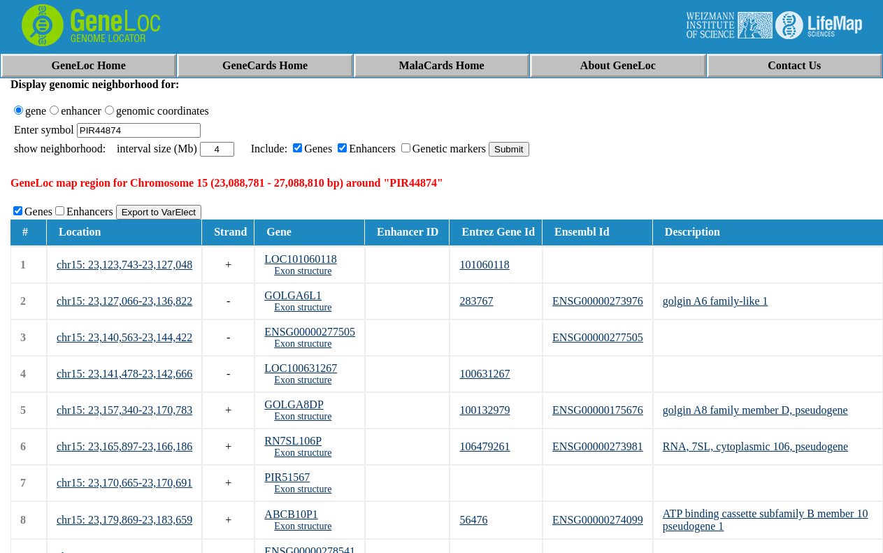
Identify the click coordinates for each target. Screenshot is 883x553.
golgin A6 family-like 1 (715, 301)
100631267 (484, 374)
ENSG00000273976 (597, 301)
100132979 (484, 410)
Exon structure (302, 271)
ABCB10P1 (290, 514)
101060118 (484, 265)
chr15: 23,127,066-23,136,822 (124, 301)
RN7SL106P (293, 441)
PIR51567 (287, 477)
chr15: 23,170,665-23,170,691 (124, 483)
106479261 (484, 446)
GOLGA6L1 (293, 295)
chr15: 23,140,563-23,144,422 (124, 337)
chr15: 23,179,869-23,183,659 (124, 520)
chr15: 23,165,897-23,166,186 (124, 446)
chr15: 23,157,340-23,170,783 (124, 410)
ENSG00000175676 (597, 410)
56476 (473, 520)
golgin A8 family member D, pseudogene (755, 410)
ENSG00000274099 (597, 520)
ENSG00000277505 (309, 332)
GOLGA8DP (293, 404)
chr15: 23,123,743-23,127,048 (124, 265)
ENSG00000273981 (597, 446)
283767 (476, 301)
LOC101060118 (300, 259)
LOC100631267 (300, 368)
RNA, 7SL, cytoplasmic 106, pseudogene (755, 446)
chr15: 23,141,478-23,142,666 (124, 374)
